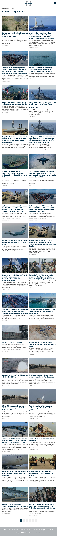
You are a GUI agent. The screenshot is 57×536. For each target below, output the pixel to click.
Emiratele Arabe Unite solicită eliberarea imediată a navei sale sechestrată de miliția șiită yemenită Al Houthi (14, 174)
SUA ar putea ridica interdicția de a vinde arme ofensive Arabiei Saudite (14, 103)
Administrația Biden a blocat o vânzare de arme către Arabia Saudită (15, 505)
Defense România (5, 8)
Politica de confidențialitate (10, 529)
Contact (50, 529)
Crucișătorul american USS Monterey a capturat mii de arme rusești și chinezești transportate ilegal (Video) (15, 311)
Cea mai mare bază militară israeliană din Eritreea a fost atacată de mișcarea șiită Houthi (15, 35)
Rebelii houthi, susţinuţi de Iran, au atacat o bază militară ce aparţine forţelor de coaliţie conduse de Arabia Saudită (42, 243)
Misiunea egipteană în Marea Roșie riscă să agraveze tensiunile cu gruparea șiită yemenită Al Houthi (41, 69)
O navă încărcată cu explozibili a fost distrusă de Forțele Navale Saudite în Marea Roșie (42, 311)
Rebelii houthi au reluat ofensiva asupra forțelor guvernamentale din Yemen (41, 473)
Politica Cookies (25, 529)
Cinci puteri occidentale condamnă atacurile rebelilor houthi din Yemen (41, 376)
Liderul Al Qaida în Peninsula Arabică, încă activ (42, 440)
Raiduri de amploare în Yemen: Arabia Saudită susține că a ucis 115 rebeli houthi (15, 242)
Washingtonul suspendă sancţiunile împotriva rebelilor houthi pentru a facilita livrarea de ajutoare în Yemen (42, 506)
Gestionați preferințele (38, 529)
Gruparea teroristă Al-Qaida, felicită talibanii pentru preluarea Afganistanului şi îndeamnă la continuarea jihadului (14, 278)
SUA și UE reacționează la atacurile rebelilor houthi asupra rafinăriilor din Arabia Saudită (15, 408)
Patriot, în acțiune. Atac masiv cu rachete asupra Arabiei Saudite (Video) (40, 408)
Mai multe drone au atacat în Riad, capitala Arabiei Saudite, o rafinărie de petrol (42, 344)
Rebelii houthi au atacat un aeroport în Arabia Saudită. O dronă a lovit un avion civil (15, 473)
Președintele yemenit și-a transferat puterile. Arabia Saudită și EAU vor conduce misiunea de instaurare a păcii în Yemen (14, 139)
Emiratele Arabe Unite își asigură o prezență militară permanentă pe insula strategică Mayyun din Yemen (41, 277)
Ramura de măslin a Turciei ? (12, 342)
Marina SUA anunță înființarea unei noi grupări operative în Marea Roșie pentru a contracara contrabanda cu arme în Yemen (42, 105)
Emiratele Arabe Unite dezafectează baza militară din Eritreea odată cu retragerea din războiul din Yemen (14, 440)
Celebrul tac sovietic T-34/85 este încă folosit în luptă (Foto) (15, 376)
